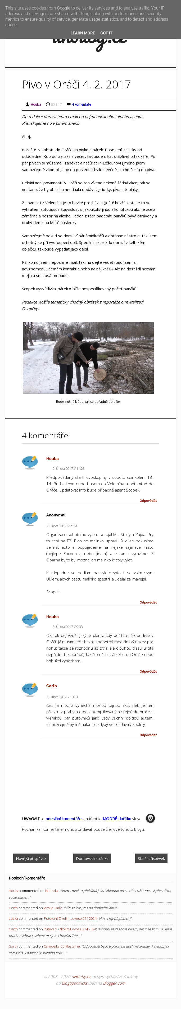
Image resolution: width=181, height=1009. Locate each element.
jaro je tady (53, 907)
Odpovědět (148, 501)
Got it (106, 33)
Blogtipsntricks (74, 983)
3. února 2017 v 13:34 (62, 697)
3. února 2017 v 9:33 (68, 626)
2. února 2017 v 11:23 (69, 468)
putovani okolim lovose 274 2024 (70, 918)
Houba (52, 458)
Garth (51, 686)
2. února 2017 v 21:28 (62, 526)
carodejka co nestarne (62, 946)
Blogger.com (114, 983)
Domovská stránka (92, 858)
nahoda (51, 890)
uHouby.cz (81, 976)
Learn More (83, 33)
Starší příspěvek (151, 858)
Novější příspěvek (31, 858)
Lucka (13, 918)
